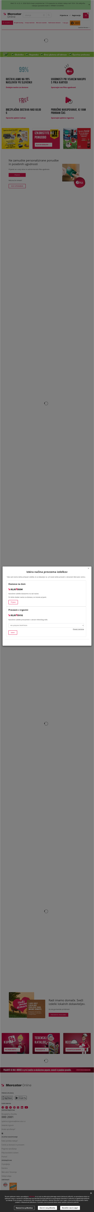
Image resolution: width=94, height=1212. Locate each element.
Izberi (13, 632)
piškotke (31, 1196)
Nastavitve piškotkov (24, 1208)
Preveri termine (78, 629)
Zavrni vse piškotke (47, 1208)
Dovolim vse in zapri (70, 1208)
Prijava (13, 602)
